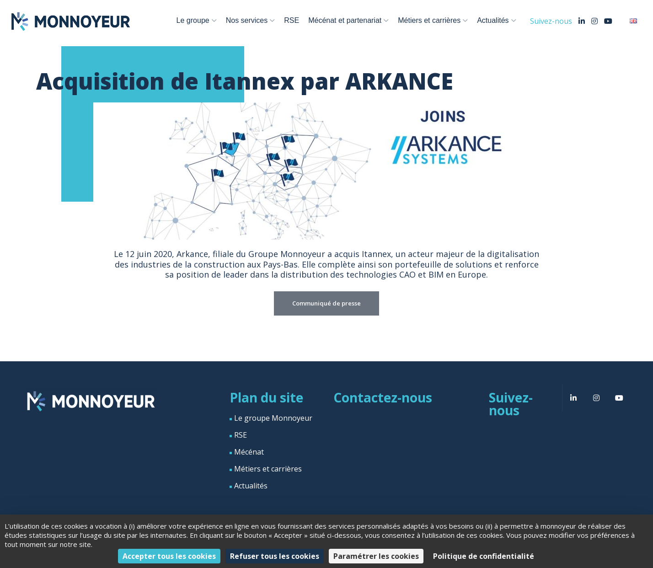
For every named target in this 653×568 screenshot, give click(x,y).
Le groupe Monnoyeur (273, 418)
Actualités (492, 20)
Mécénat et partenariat (344, 20)
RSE (291, 20)
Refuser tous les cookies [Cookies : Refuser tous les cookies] (274, 556)
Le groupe (193, 20)
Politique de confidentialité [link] (483, 556)
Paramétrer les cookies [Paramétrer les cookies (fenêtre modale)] (376, 556)
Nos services (247, 20)
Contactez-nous (382, 397)
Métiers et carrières (429, 20)
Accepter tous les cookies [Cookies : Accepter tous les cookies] (169, 556)
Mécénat (249, 452)
